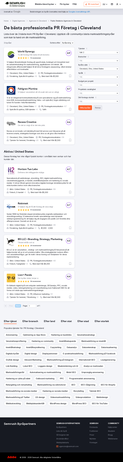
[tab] (10, 321)
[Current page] (32, 305)
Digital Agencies (18, 21)
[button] (105, 4)
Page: (25, 306)
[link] (64, 4)
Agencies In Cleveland (38, 21)
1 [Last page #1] (39, 306)
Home (6, 21)
